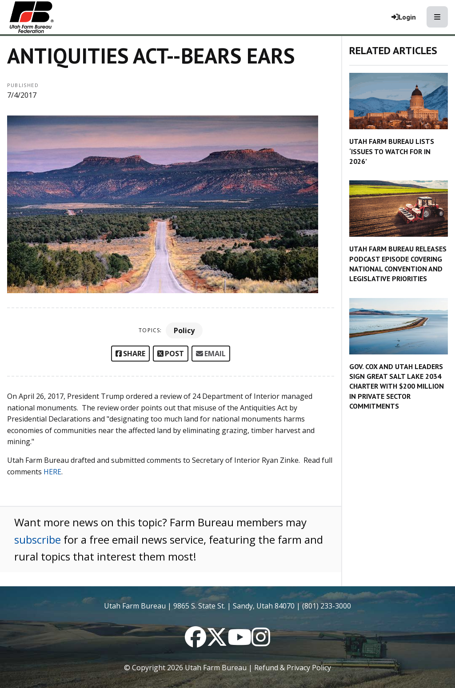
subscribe (37, 539)
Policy (184, 330)
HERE (52, 472)
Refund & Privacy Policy (292, 667)
